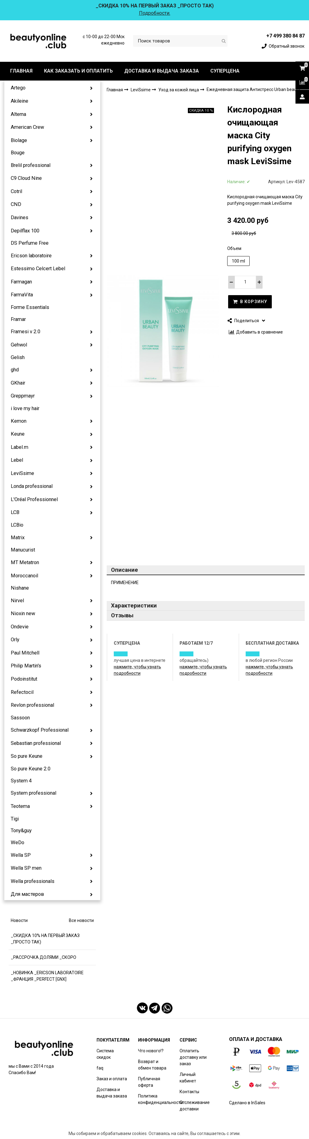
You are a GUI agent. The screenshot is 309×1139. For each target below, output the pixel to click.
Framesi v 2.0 (25, 331)
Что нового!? (151, 1050)
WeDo (17, 842)
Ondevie (20, 627)
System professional (33, 793)
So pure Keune (26, 756)
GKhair (18, 383)
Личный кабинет (188, 1077)
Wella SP (21, 855)
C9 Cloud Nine (26, 178)
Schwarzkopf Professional (40, 730)
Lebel (17, 460)
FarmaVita (22, 295)
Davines (19, 217)
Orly (15, 640)
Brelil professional (30, 165)
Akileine (19, 101)
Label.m (19, 447)
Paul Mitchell (25, 653)
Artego (18, 88)
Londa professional (32, 486)
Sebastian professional (36, 743)
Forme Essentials (30, 307)
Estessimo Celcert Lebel (38, 268)
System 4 (21, 781)
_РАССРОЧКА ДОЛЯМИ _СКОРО (43, 957)
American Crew (27, 127)
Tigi (15, 819)
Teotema (20, 806)
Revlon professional (32, 705)
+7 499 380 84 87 (285, 36)
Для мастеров (27, 894)
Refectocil (22, 692)
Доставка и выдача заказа (112, 1092)
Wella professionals (32, 881)
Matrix (18, 537)
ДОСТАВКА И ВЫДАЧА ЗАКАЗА (161, 71)
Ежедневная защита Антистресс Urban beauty (253, 89)
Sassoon (20, 718)
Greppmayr (23, 396)
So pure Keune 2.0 (30, 769)
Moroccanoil (24, 576)
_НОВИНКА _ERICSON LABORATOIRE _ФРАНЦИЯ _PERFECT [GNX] (47, 976)
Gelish (18, 357)
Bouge (18, 153)
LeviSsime (22, 473)
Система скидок (105, 1054)
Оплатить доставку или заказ (193, 1057)
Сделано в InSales (247, 1102)
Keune (18, 434)
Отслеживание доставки (195, 1105)
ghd (15, 370)
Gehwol (19, 345)
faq (100, 1068)
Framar (18, 319)
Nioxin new (23, 613)
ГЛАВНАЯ (21, 71)
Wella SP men (26, 868)
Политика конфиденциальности (160, 1099)
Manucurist (23, 550)
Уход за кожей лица (179, 89)
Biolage (19, 140)
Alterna (18, 114)
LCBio (17, 525)
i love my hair (25, 408)
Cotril (16, 191)
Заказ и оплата (112, 1078)
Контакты (189, 1091)
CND (16, 204)
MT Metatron (25, 562)
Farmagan (21, 282)
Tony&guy (21, 830)
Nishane (20, 588)
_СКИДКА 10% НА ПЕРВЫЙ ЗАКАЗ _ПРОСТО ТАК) (45, 938)
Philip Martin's (26, 666)
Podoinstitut (24, 679)
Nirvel (17, 600)
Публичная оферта (149, 1082)
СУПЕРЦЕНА (225, 71)
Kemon (18, 421)
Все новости (81, 920)
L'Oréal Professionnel (34, 499)
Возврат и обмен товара (152, 1064)
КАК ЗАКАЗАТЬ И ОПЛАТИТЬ (78, 71)
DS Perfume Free (30, 243)
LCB (15, 512)
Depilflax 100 (25, 231)
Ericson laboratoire (31, 256)
